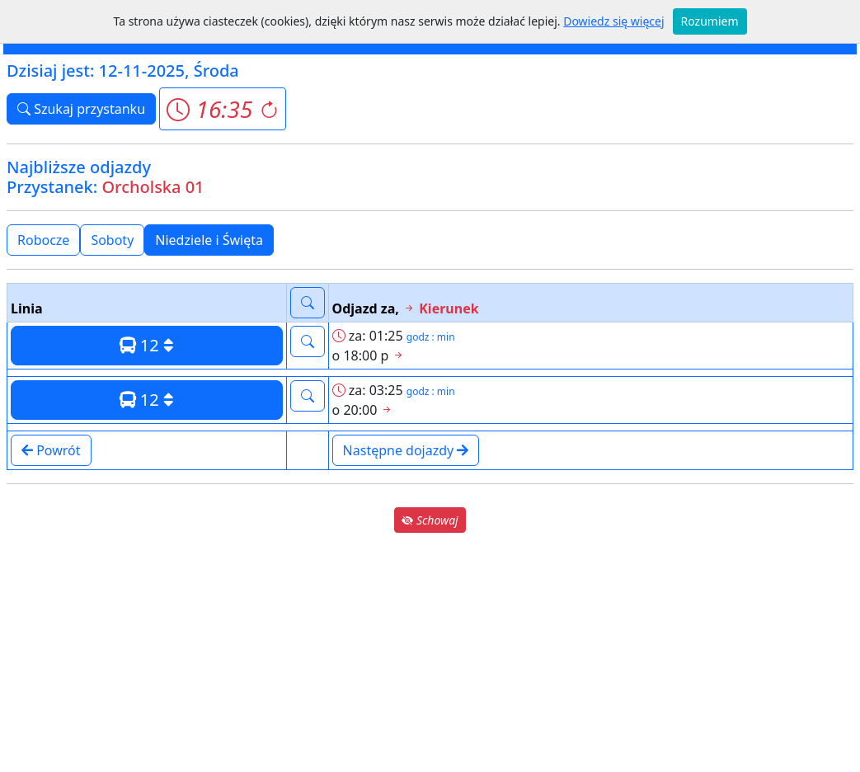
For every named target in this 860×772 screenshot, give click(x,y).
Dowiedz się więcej (613, 21)
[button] (222, 108)
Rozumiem (710, 21)
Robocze (43, 240)
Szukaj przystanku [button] (81, 109)
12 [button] (147, 345)
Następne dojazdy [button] (406, 450)
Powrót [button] (51, 450)
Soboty (112, 240)
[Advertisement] (430, 651)
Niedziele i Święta (209, 240)
